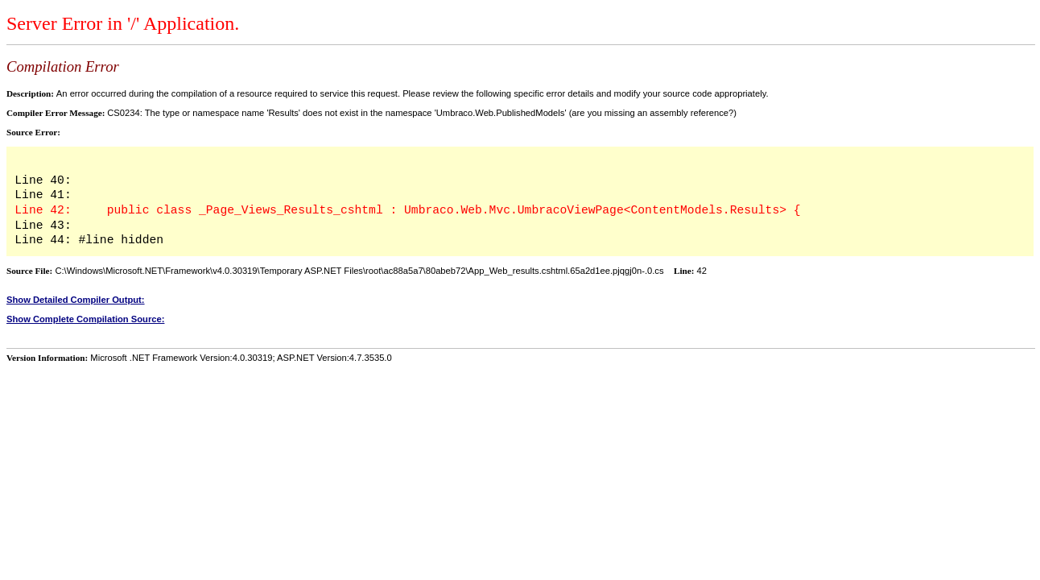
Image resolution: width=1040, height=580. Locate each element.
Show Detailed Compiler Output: (75, 299)
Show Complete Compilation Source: (85, 319)
